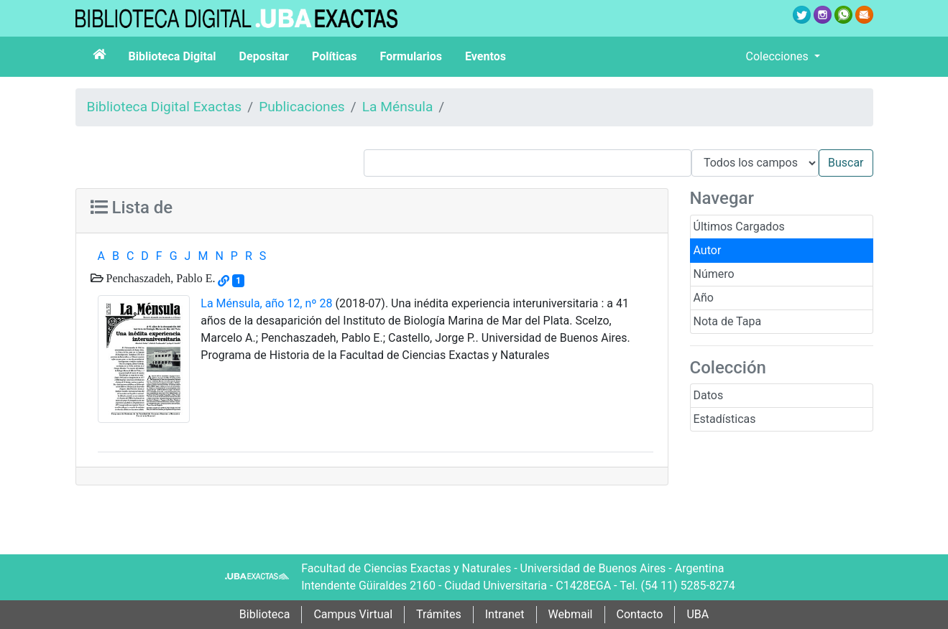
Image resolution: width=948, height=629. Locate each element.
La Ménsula (397, 106)
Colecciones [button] (778, 56)
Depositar (264, 56)
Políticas (334, 56)
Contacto (640, 614)
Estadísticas (725, 419)
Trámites (438, 614)
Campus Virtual (352, 614)
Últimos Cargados (739, 226)
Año (704, 297)
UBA (697, 614)
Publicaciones (302, 106)
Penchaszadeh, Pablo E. (159, 278)
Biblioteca (264, 614)
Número (714, 274)
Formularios (411, 56)
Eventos (485, 56)
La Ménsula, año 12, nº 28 (266, 303)
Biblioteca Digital (172, 56)
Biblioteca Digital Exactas (164, 106)
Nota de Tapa (728, 321)
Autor (708, 250)
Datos (709, 395)
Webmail (570, 614)
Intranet (505, 614)
